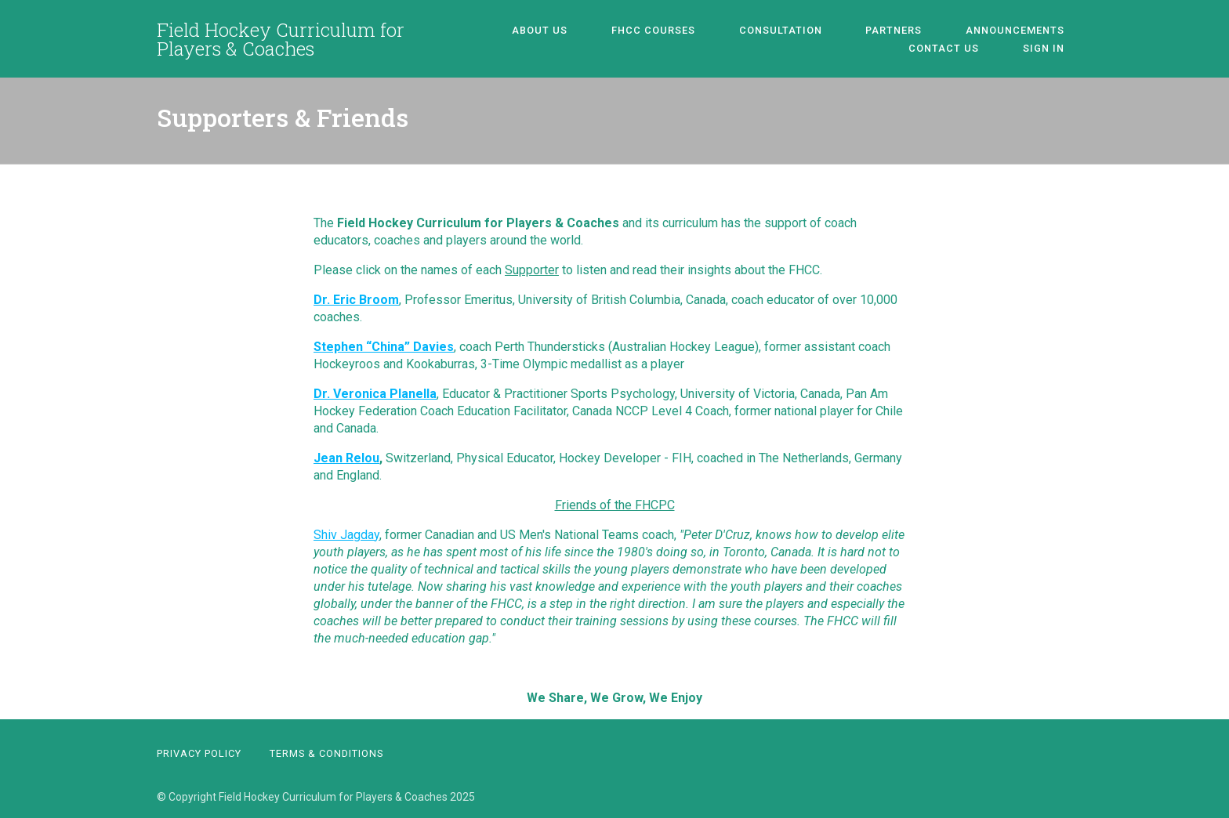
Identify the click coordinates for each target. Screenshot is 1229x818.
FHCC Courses (609, 30)
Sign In (1051, 48)
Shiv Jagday (346, 534)
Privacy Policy (199, 753)
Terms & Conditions (326, 753)
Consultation (720, 30)
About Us (510, 30)
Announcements (924, 30)
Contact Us (1037, 30)
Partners (818, 30)
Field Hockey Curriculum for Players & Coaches (280, 39)
